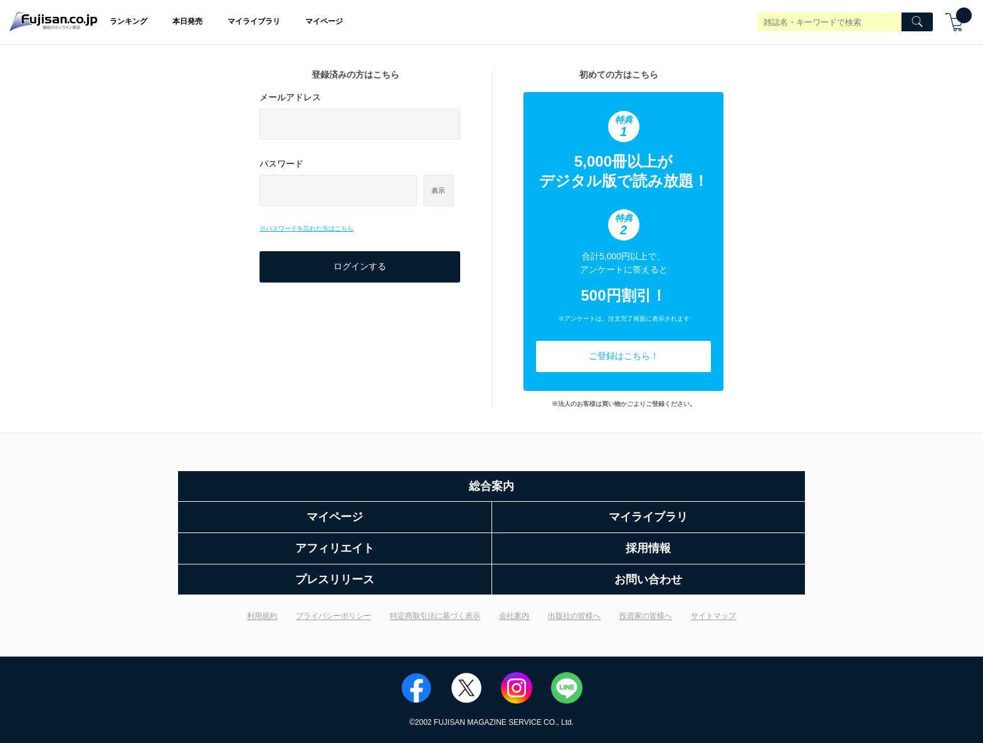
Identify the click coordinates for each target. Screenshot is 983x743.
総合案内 (491, 486)
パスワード (281, 163)
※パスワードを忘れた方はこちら (307, 228)
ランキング (128, 21)
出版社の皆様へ (574, 615)
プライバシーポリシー (333, 615)
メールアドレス (290, 97)
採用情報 (648, 548)
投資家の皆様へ (645, 615)
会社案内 (514, 615)
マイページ (324, 21)
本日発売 (187, 21)
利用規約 (262, 615)
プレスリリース (334, 579)
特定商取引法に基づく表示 (435, 615)
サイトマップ (713, 615)
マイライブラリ (254, 21)
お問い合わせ (648, 579)
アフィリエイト (334, 548)
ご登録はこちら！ (624, 356)
